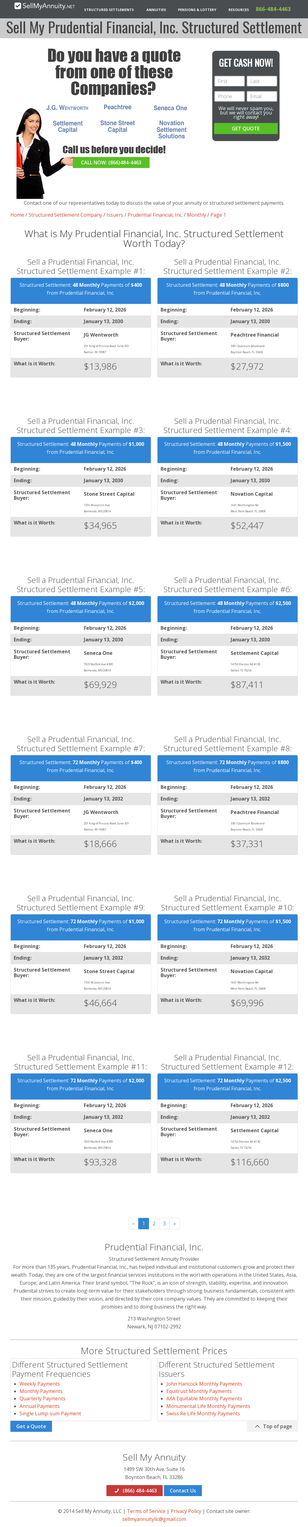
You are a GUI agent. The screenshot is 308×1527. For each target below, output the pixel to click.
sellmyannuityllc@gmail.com (154, 1519)
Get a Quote (31, 1426)
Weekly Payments (40, 1383)
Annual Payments (40, 1406)
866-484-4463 (273, 9)
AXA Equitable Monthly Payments (204, 1398)
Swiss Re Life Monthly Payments (203, 1413)
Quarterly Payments (42, 1398)
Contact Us (183, 1490)
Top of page (273, 1426)
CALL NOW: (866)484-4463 (111, 162)
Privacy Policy (186, 1511)
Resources (238, 9)
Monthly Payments (41, 1391)
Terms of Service (146, 1511)
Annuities (156, 9)
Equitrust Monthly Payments (199, 1391)
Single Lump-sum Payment (50, 1413)
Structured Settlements (109, 9)
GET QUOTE (246, 128)
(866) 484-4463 (135, 1490)
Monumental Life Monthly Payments (208, 1406)
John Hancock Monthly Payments (204, 1383)
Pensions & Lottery (197, 9)
